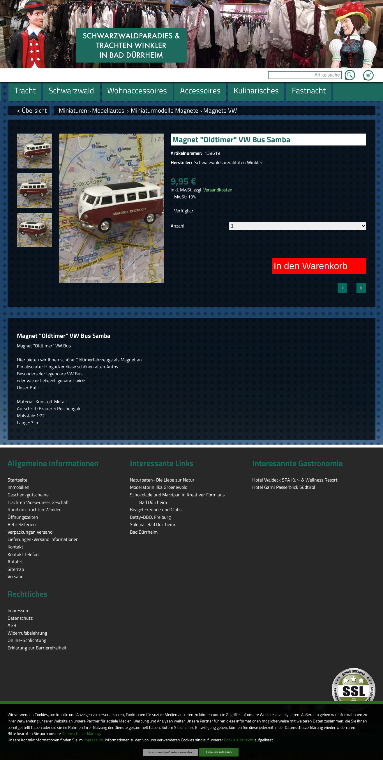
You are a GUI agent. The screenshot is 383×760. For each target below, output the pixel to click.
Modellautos (109, 110)
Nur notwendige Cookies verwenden (170, 752)
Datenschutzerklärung (81, 733)
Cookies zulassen (219, 752)
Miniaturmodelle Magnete (164, 110)
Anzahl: (178, 225)
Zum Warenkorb (368, 71)
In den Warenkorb (310, 266)
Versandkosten (217, 189)
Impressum (93, 740)
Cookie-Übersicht (239, 740)
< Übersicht (32, 110)
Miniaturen (73, 110)
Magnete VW (220, 110)
